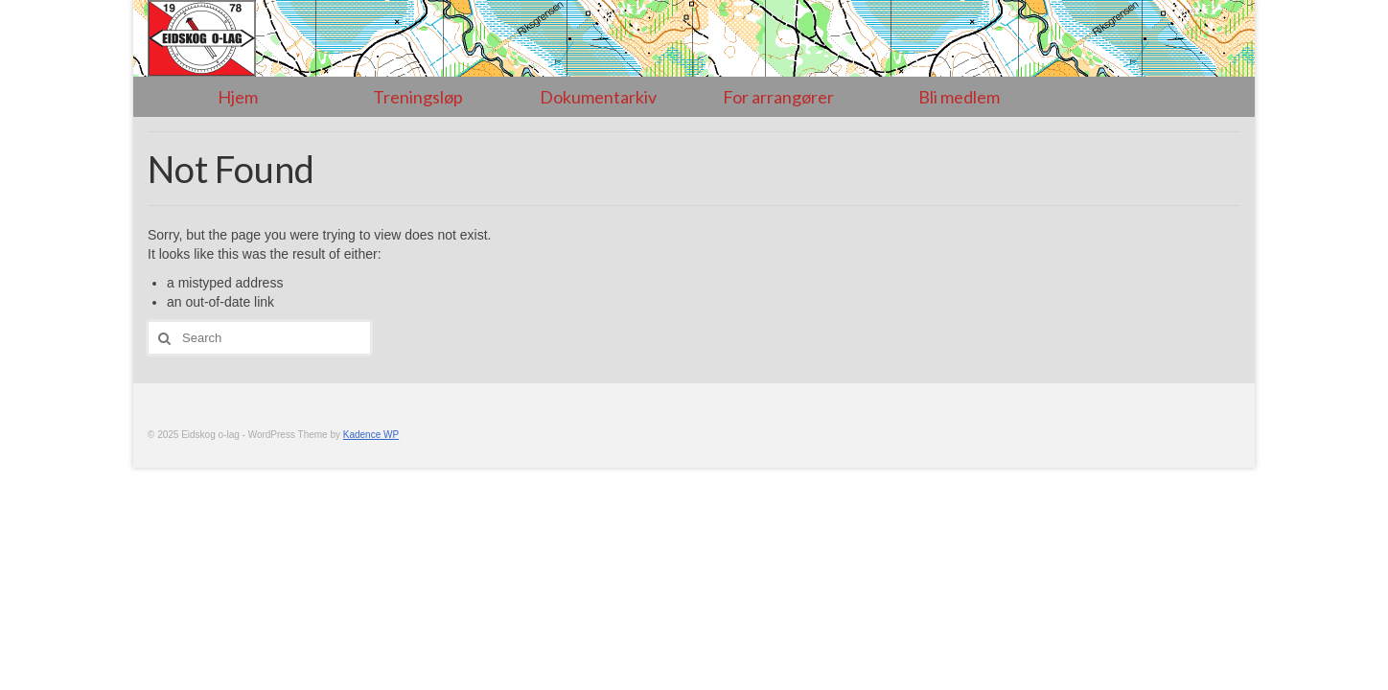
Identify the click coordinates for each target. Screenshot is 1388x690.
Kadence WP (371, 434)
